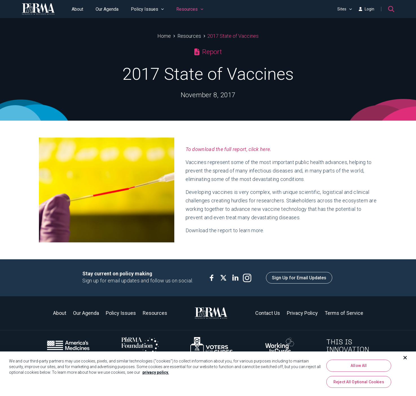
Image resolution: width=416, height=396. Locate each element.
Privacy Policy (302, 313)
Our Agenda (107, 9)
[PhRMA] (38, 9)
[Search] (391, 9)
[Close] (405, 357)
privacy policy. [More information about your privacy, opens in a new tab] (155, 372)
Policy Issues (147, 9)
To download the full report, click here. (229, 149)
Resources (189, 9)
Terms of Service (344, 313)
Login (366, 9)
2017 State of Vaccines (233, 36)
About (77, 9)
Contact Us (267, 313)
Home (164, 36)
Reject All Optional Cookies (358, 382)
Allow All (359, 365)
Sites (344, 9)
